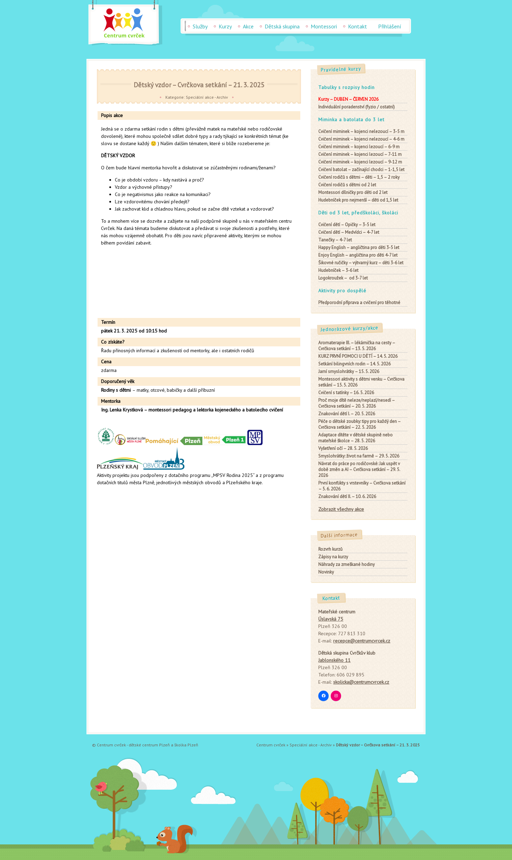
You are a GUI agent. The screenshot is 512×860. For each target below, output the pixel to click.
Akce (248, 26)
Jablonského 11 (334, 660)
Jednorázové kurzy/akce (350, 329)
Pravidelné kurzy (341, 69)
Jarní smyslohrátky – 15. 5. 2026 (348, 371)
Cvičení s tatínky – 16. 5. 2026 (346, 393)
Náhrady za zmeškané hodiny (346, 564)
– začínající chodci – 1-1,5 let (361, 169)
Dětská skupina (282, 26)
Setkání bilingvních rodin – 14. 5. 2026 (354, 364)
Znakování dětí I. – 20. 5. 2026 (346, 414)
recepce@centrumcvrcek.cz (361, 641)
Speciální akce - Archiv (207, 97)
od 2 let (347, 185)
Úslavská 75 (330, 619)
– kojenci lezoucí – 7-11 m (360, 154)
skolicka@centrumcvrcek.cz (361, 682)
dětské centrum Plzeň (149, 744)
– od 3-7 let (343, 278)
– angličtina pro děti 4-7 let (357, 255)
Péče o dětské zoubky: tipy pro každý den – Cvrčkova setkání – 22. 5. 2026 (359, 424)
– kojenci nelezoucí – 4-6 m (361, 139)
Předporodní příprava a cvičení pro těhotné (359, 302)
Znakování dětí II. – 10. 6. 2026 (347, 496)
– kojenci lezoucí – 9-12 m (360, 162)
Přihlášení (389, 26)
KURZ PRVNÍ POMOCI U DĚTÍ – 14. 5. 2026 (357, 356)
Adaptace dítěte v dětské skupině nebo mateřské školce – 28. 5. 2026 (355, 438)
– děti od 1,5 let (358, 200)
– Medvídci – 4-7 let (348, 232)
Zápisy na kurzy (333, 557)
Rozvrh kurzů (330, 549)
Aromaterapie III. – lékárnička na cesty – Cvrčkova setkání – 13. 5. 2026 (356, 346)
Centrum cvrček (270, 744)
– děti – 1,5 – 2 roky (359, 177)
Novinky (326, 572)
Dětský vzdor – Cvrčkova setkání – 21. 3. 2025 (199, 84)
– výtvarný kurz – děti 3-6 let (360, 263)
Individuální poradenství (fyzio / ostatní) (356, 107)
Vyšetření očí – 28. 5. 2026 (343, 448)
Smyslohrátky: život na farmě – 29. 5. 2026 (358, 456)
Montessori (324, 26)
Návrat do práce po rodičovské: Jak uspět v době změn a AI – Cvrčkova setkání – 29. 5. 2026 (359, 469)
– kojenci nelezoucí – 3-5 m (361, 131)
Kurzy (225, 26)
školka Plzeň (186, 744)
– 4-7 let (335, 240)
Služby (200, 26)
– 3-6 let (338, 270)
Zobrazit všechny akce (341, 509)
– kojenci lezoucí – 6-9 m (359, 147)
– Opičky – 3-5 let (346, 225)
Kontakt (357, 26)
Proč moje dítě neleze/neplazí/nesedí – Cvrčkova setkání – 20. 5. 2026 (356, 403)
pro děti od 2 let (352, 192)
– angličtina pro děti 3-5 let (358, 247)
